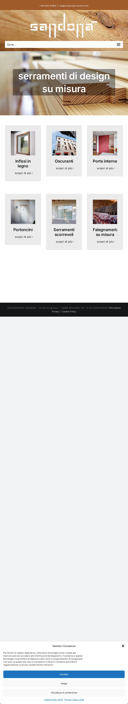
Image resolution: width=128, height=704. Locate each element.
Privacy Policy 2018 (74, 699)
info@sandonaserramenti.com (73, 5)
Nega (64, 683)
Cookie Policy (69, 311)
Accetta (64, 674)
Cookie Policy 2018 (53, 699)
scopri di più (23, 173)
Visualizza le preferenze (64, 692)
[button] (123, 646)
